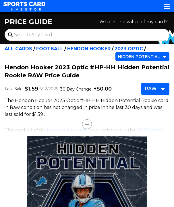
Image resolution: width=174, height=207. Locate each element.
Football (49, 48)
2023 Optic (129, 48)
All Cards (18, 48)
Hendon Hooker (89, 48)
